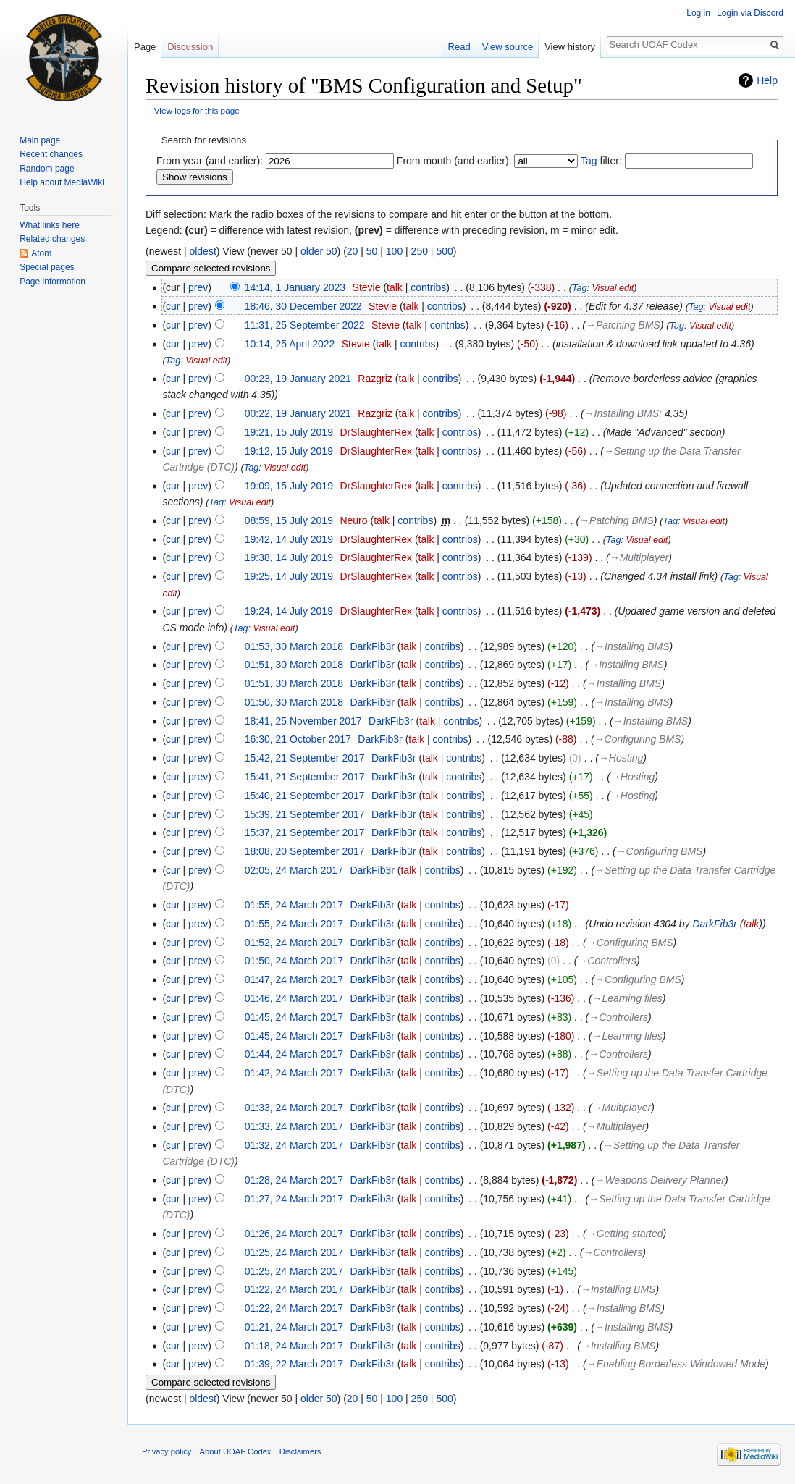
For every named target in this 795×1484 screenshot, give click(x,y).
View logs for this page (197, 110)
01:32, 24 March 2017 (294, 1145)
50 (372, 251)
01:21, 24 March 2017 (294, 1327)
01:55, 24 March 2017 (294, 905)
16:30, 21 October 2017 (298, 739)
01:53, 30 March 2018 (294, 646)
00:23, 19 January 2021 (298, 378)
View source (508, 46)
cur (173, 306)
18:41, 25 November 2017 (303, 721)
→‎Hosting (621, 758)
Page (145, 46)
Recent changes (51, 154)
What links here (50, 225)
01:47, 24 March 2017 (294, 979)
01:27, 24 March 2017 (294, 1199)
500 (444, 251)
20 (352, 251)
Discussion (190, 46)
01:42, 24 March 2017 (294, 1073)
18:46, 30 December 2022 (303, 306)
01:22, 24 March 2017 (294, 1289)
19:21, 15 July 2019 (289, 432)
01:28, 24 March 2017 (294, 1180)
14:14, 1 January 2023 (295, 287)
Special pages (47, 267)
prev (198, 287)
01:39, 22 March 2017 (294, 1364)
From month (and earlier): (454, 160)
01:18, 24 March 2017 (294, 1346)
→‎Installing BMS (621, 413)
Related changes (52, 239)
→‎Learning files (627, 998)
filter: (601, 160)
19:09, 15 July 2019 (289, 486)
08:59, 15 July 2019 (289, 520)
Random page (47, 169)
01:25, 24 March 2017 (294, 1252)
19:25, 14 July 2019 (289, 576)
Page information (52, 282)
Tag (589, 160)
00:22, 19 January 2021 (298, 413)
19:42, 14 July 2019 (289, 539)
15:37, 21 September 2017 (305, 832)
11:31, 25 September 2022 (305, 325)
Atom (41, 253)
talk (395, 287)
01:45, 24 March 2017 (294, 1017)
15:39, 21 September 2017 (305, 814)
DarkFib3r (714, 923)
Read (459, 46)
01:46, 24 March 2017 (294, 998)
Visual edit (613, 288)
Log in (698, 13)
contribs (428, 287)
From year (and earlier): (209, 160)
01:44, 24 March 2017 (294, 1054)
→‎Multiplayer (639, 557)
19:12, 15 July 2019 (289, 451)
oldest (202, 251)
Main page (40, 140)
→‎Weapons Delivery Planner (659, 1180)
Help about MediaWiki (62, 182)
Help (767, 80)
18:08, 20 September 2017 (305, 851)
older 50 (318, 251)
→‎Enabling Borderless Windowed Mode (675, 1364)
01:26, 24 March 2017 (294, 1233)
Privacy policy (166, 1451)
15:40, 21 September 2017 (305, 795)
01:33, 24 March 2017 (294, 1107)
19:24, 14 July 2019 (289, 611)
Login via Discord (750, 13)
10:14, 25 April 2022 (290, 344)
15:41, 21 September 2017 (305, 777)
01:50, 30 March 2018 (294, 702)
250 (419, 251)
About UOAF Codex (236, 1451)
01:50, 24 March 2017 (294, 960)
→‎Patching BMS (623, 325)
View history (569, 46)
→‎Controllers (606, 960)
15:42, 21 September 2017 (305, 758)
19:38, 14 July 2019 (289, 557)
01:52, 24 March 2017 (294, 942)
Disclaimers (300, 1451)
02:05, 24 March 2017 (294, 870)
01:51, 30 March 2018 (294, 664)
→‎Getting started (624, 1233)
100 (394, 251)
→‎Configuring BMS (637, 739)
